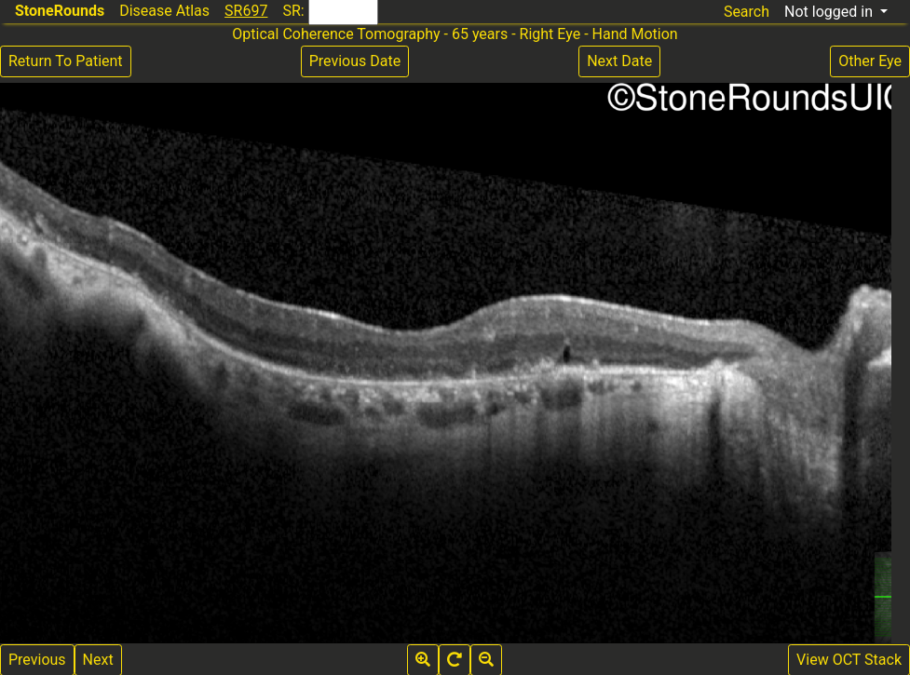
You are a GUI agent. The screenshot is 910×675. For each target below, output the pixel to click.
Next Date (619, 61)
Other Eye (870, 61)
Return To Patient (65, 61)
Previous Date (355, 61)
